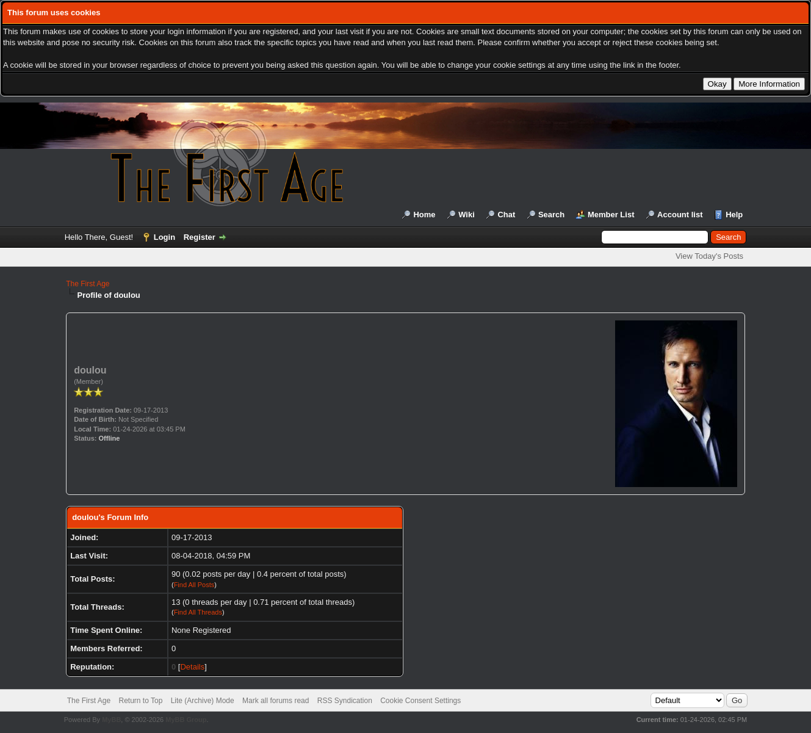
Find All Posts (194, 584)
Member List (611, 214)
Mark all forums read (275, 700)
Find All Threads (198, 612)
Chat (506, 214)
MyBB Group (185, 719)
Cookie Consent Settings (420, 700)
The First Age (87, 284)
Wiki (466, 214)
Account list (679, 214)
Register (199, 237)
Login (164, 237)
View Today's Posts (709, 256)
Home (424, 214)
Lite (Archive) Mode (202, 700)
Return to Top (141, 700)
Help (734, 214)
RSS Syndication (344, 700)
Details (192, 666)
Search (551, 214)
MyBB (111, 719)
